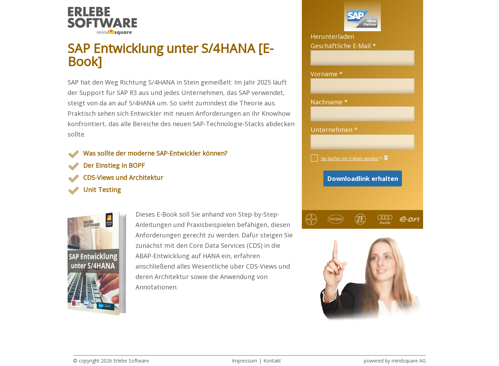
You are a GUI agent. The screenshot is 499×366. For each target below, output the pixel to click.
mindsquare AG (409, 360)
